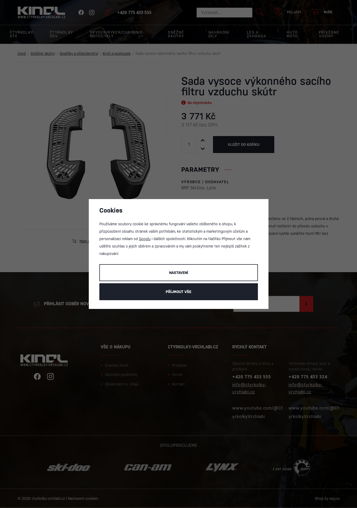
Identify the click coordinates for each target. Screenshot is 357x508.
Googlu (145, 239)
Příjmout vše (178, 292)
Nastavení (178, 273)
